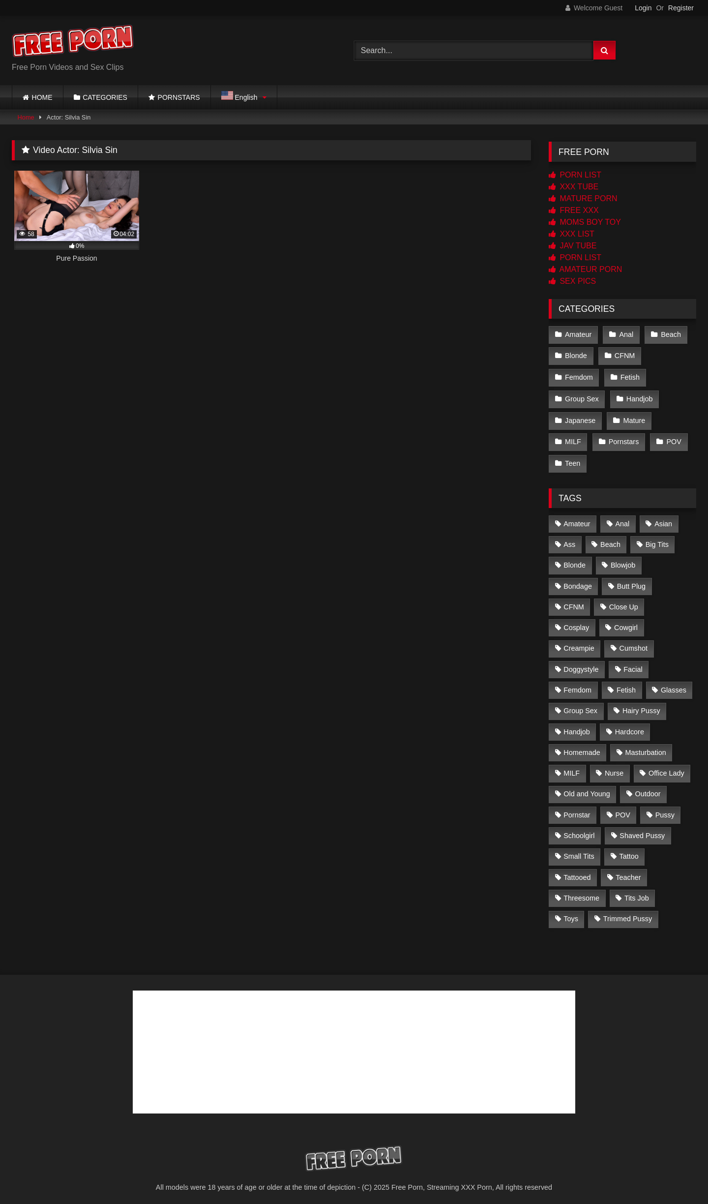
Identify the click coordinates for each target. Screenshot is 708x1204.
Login (643, 8)
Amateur (578, 334)
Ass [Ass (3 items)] (569, 539)
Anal (626, 334)
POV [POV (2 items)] (622, 810)
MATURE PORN (583, 198)
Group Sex (582, 396)
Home (26, 117)
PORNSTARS (179, 97)
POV (673, 438)
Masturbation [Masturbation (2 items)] (645, 748)
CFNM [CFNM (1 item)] (573, 602)
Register (681, 8)
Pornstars (623, 438)
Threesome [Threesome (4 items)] (581, 893)
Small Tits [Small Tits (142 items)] (578, 851)
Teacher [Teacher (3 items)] (628, 872)
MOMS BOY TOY (585, 222)
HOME (42, 97)
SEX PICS (572, 281)
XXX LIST (571, 234)
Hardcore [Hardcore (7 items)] (629, 726)
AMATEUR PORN (585, 269)
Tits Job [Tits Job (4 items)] (636, 893)
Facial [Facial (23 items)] (632, 664)
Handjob (639, 396)
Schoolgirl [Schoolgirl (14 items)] (578, 831)
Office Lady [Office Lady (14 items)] (666, 768)
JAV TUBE (572, 245)
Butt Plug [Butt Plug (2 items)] (631, 581)
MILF (573, 438)
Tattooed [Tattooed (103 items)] (576, 872)
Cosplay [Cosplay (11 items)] (576, 623)
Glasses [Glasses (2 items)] (673, 685)
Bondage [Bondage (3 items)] (577, 581)
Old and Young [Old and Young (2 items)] (586, 789)
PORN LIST (575, 175)
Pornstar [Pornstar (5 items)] (576, 810)
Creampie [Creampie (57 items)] (578, 643)
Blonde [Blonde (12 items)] (574, 560)
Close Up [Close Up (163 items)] (623, 602)
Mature (633, 417)
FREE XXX (574, 210)
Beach (670, 334)
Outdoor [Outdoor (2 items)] (648, 789)
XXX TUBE (573, 186)
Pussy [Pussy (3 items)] (665, 810)
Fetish (629, 376)
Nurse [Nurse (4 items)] (614, 768)
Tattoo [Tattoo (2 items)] (628, 851)
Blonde (576, 355)
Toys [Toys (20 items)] (570, 914)
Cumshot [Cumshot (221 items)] (633, 643)
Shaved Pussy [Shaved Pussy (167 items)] (642, 831)
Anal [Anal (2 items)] (622, 518)
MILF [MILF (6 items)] (571, 768)
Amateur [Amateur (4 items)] (576, 518)
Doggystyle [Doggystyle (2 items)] (580, 664)
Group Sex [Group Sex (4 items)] (580, 706)
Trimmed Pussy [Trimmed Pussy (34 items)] (627, 914)
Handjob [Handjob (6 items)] (576, 726)
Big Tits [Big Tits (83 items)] (657, 539)
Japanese (580, 417)
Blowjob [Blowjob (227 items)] (623, 560)
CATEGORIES (105, 97)
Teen (572, 459)
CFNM (624, 355)
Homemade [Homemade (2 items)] (581, 748)
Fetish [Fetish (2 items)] (626, 685)
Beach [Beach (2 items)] (610, 539)
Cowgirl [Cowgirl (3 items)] (626, 623)
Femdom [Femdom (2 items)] (577, 685)
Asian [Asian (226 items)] (663, 518)
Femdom (579, 376)
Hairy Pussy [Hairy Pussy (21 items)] (641, 706)
